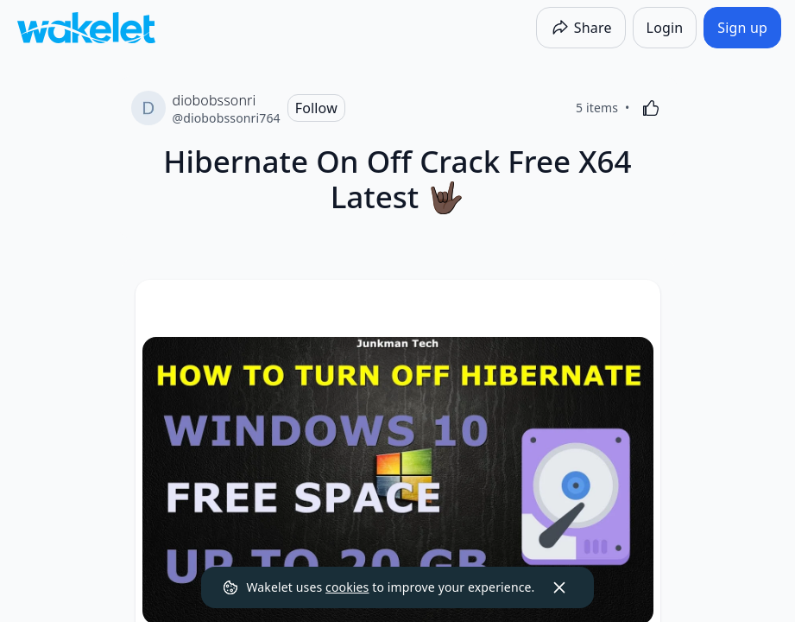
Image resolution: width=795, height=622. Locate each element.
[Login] (665, 27)
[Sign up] (742, 27)
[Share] (581, 27)
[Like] (651, 108)
